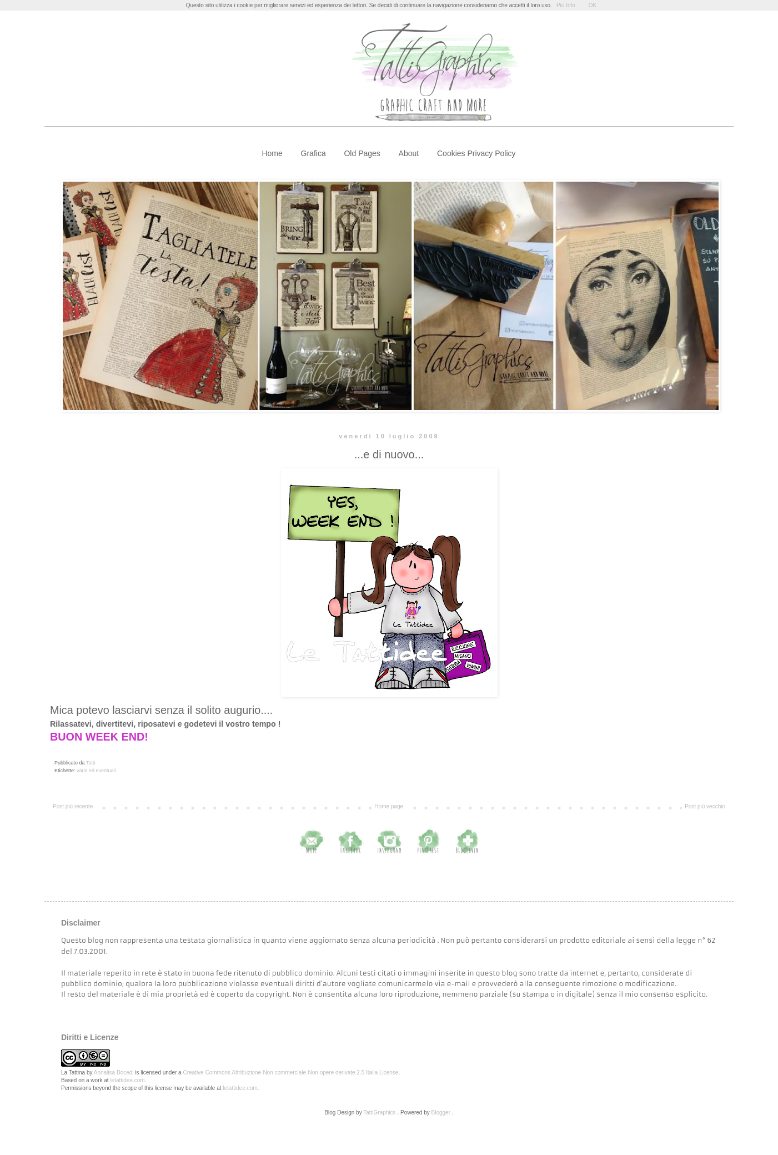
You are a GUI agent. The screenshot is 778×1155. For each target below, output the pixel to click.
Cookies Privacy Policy (476, 153)
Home (272, 153)
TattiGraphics (379, 1112)
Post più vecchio (705, 806)
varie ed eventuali (96, 770)
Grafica (313, 153)
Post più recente (73, 806)
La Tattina (73, 1072)
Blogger (440, 1112)
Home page (388, 806)
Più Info (565, 5)
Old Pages (362, 153)
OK (592, 5)
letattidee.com (127, 1080)
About (409, 153)
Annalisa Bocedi (114, 1072)
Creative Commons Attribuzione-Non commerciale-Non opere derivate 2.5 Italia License (290, 1072)
